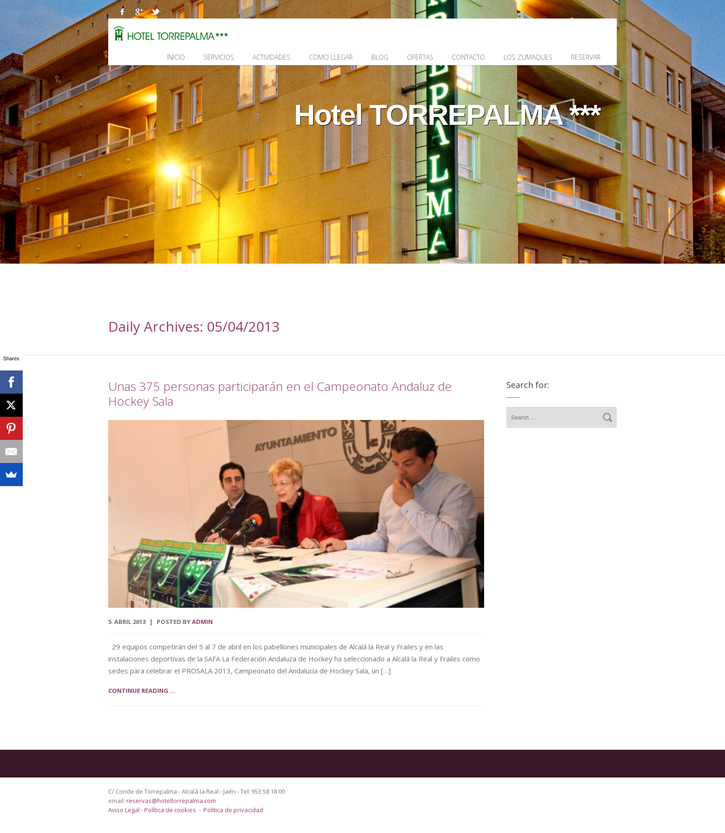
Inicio (176, 57)
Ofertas (420, 57)
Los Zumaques (528, 57)
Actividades (271, 57)
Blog (379, 57)
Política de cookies (170, 810)
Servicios (218, 57)
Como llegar (331, 57)
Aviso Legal (124, 810)
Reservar (586, 57)
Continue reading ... (141, 690)
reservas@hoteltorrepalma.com (171, 800)
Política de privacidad (233, 810)
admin (202, 621)
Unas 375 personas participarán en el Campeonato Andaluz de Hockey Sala (280, 393)
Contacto (468, 57)
